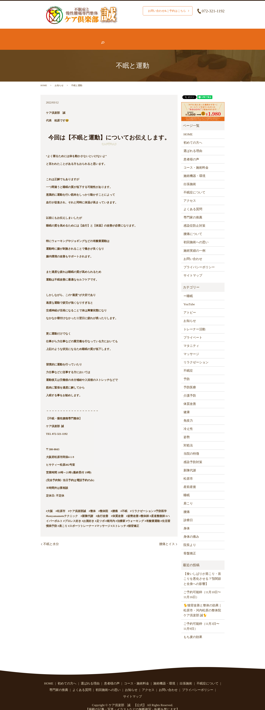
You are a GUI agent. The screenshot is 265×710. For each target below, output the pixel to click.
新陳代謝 (189, 463)
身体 (186, 521)
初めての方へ (68, 32)
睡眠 (186, 488)
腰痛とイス (167, 537)
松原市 (188, 471)
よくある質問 (128, 39)
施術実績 (115, 32)
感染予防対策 (192, 454)
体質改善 (189, 396)
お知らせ (150, 39)
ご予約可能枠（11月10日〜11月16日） (202, 587)
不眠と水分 (51, 537)
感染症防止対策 (194, 218)
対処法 (188, 438)
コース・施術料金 (140, 32)
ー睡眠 (188, 289)
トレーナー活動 (194, 322)
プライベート (192, 330)
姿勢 (186, 430)
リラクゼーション (196, 355)
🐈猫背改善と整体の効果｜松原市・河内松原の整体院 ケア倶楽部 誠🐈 (202, 603)
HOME (48, 32)
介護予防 (189, 388)
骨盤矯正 (189, 546)
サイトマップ (192, 268)
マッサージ (191, 347)
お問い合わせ (190, 39)
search (209, 39)
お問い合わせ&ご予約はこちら (165, 10)
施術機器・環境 (170, 32)
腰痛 (186, 504)
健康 (186, 405)
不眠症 (188, 363)
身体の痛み (191, 529)
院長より (189, 538)
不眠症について (55, 39)
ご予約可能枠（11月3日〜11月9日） (201, 619)
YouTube (189, 297)
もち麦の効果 (192, 630)
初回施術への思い (196, 235)
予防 (186, 372)
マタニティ (191, 338)
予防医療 (189, 380)
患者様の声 (79, 39)
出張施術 (189, 177)
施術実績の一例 (194, 243)
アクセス (168, 39)
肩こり (188, 496)
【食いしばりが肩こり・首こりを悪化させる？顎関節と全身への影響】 (202, 571)
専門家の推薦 (103, 39)
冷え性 (188, 421)
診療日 (188, 513)
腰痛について (196, 32)
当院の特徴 (191, 446)
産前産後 (189, 479)
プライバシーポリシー (199, 260)
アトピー (189, 305)
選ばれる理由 (93, 32)
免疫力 (188, 413)
